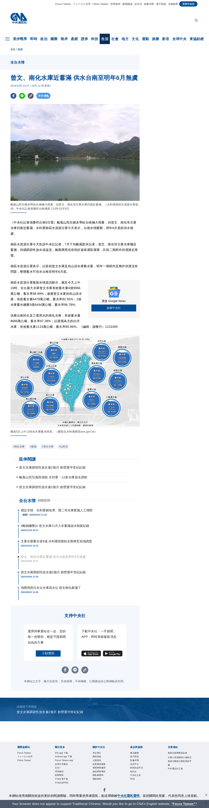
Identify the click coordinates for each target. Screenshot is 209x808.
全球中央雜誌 (64, 771)
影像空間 (149, 4)
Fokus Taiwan (100, 4)
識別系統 (99, 757)
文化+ (59, 775)
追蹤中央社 (114, 307)
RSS (133, 784)
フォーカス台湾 (82, 4)
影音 (165, 39)
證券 (84, 39)
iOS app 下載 (64, 753)
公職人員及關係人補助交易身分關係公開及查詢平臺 (178, 769)
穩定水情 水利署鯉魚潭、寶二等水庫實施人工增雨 (56, 510)
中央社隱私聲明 (128, 796)
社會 (114, 39)
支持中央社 (188, 4)
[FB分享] (14, 96)
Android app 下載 (66, 757)
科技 (94, 39)
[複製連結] (31, 96)
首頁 (13, 49)
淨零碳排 (115, 4)
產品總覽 (136, 753)
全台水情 (27, 500)
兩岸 (64, 39)
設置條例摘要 (102, 766)
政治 (43, 39)
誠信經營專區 (102, 775)
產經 (74, 39)
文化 (135, 39)
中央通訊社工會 (178, 780)
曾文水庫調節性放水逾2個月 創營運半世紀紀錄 (53, 572)
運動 (145, 39)
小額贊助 (48, 653)
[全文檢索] (196, 21)
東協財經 (197, 39)
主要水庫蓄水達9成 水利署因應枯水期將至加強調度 (56, 541)
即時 (33, 39)
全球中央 (179, 39)
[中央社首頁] (19, 19)
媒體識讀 (127, 4)
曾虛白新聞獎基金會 (178, 755)
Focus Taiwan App (64, 764)
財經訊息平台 (139, 771)
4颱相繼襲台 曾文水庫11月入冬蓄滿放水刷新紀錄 (55, 526)
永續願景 (173, 4)
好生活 (138, 4)
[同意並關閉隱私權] (206, 795)
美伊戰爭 (20, 39)
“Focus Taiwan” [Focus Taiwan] (183, 804)
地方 (125, 39)
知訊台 (134, 775)
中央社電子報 (64, 789)
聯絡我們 (99, 784)
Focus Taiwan (63, 4)
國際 (54, 39)
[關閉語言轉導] (206, 803)
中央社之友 (137, 780)
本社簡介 (99, 753)
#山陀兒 (63, 446)
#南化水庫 (19, 446)
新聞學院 (61, 784)
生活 (104, 39)
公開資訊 (99, 762)
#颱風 (33, 446)
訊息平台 (136, 766)
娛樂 (155, 39)
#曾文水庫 (47, 446)
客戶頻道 (161, 4)
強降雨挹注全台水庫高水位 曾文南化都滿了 (51, 587)
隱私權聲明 (100, 780)
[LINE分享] (22, 96)
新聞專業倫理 (102, 771)
